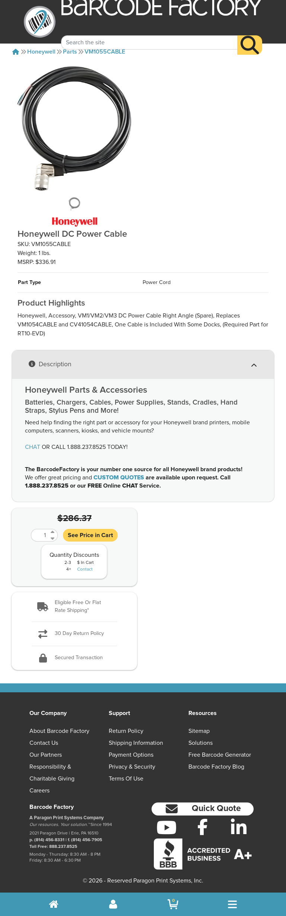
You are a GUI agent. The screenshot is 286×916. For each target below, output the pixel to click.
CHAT (32, 447)
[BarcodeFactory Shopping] (173, 904)
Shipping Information (136, 743)
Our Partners (45, 755)
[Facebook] (203, 826)
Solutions (200, 743)
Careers (39, 791)
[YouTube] (167, 827)
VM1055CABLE (105, 52)
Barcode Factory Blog (216, 767)
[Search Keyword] (149, 35)
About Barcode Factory (59, 731)
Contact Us (43, 743)
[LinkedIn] (238, 827)
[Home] (16, 52)
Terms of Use (126, 779)
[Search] (249, 37)
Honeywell (41, 52)
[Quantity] (40, 535)
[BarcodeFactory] (39, 22)
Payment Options (131, 755)
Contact (85, 569)
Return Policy (126, 731)
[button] (74, 607)
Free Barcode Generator (219, 755)
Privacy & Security (132, 767)
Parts (70, 52)
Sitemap (199, 731)
